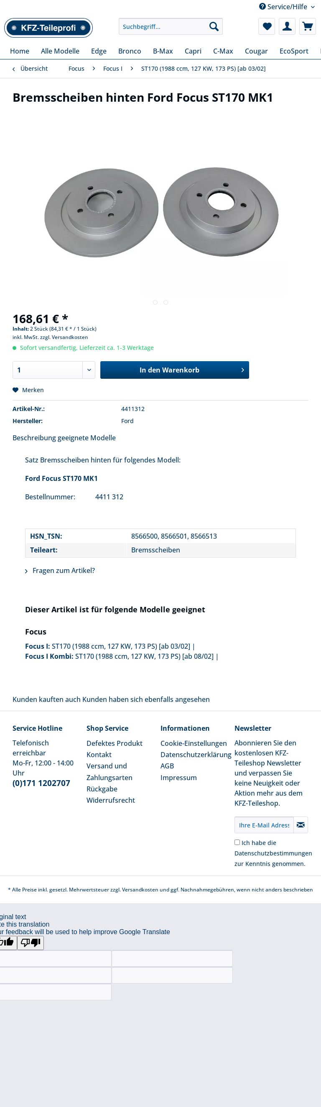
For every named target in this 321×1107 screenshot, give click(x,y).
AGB (167, 766)
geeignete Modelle (87, 437)
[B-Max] (163, 51)
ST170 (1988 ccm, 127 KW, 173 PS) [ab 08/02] (144, 656)
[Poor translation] (30, 943)
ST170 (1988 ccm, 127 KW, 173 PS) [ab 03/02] (121, 646)
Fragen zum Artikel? (60, 570)
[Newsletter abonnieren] (300, 825)
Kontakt (99, 754)
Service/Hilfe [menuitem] (284, 6)
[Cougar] (256, 51)
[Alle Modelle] (60, 51)
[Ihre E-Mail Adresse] (264, 825)
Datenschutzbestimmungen (273, 853)
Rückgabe (102, 789)
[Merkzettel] (266, 26)
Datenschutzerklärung (195, 754)
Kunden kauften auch (47, 699)
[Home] (19, 51)
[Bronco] (129, 51)
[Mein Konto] (287, 26)
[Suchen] (214, 26)
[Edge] (98, 51)
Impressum (178, 777)
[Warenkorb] (307, 26)
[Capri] (193, 51)
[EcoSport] (294, 51)
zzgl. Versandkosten (64, 337)
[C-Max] (223, 51)
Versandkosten (140, 889)
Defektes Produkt (115, 743)
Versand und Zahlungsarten (109, 771)
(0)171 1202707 (41, 783)
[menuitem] (171, 30)
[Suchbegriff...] (171, 26)
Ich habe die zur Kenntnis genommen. (273, 853)
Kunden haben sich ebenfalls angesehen (146, 699)
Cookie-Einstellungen (193, 743)
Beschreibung (34, 437)
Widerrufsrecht (111, 800)
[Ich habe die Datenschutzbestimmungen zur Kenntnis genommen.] (237, 842)
